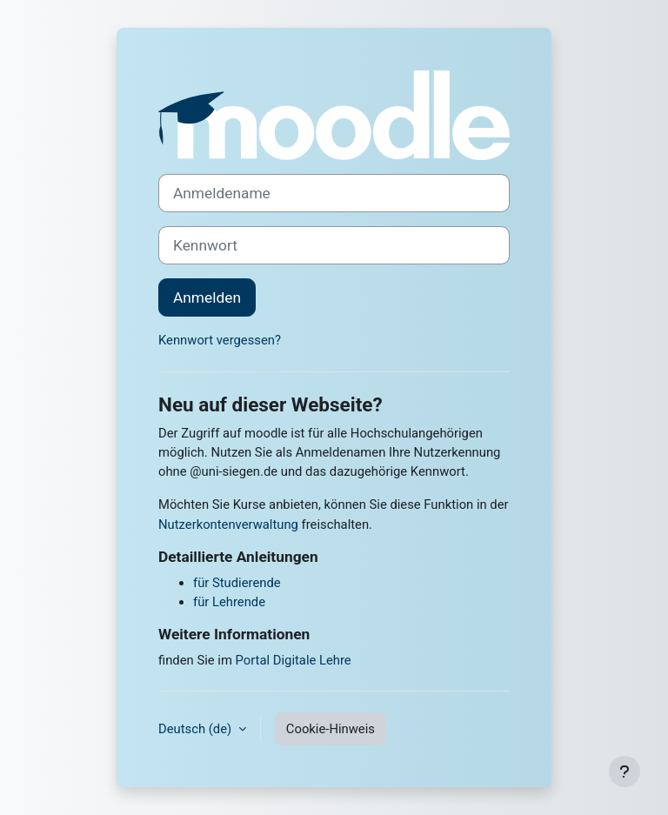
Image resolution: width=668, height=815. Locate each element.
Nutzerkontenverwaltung (228, 524)
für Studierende (237, 583)
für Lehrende (229, 602)
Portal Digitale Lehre (293, 660)
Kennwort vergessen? (219, 340)
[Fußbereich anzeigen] (624, 771)
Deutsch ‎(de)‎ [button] (196, 729)
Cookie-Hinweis (330, 729)
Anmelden (207, 297)
